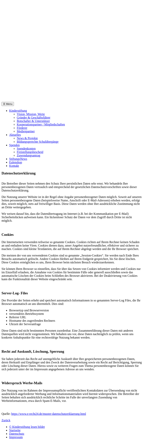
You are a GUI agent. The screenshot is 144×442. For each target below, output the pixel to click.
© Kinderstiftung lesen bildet (27, 426)
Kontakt (14, 165)
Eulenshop (15, 162)
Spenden (14, 145)
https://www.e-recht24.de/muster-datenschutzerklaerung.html (48, 413)
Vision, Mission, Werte (31, 114)
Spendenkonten (26, 148)
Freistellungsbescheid (30, 152)
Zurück (6, 420)
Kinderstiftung (18, 110)
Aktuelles (15, 134)
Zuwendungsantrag (28, 155)
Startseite (15, 430)
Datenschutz (16, 433)
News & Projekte (27, 138)
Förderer (22, 127)
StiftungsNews (18, 158)
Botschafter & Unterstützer (33, 121)
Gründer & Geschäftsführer (33, 117)
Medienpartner (26, 131)
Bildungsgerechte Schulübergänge (38, 141)
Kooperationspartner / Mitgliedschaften (41, 124)
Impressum (16, 437)
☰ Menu (7, 104)
